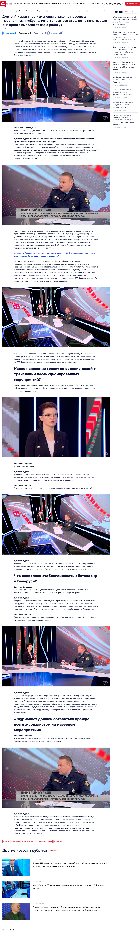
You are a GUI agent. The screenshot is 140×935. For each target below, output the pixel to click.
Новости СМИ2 (8, 930)
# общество (15, 841)
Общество (31, 11)
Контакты (95, 3)
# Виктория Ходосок (29, 841)
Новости (21, 11)
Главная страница (8, 11)
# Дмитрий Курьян (45, 841)
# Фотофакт (58, 841)
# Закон (6, 841)
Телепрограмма (30, 3)
